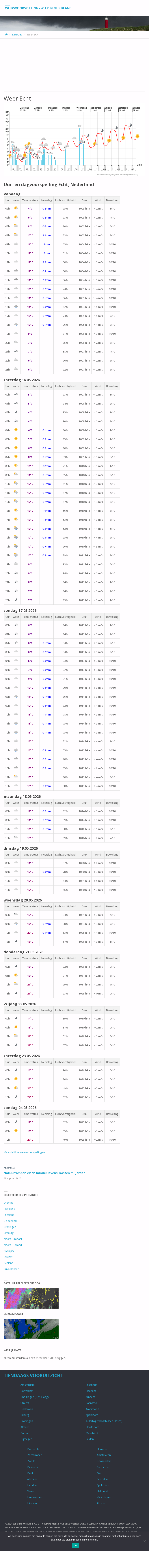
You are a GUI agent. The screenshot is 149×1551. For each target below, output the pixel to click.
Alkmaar (32, 1479)
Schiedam (103, 1479)
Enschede (91, 1385)
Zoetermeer (34, 1455)
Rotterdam (27, 1391)
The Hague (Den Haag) (35, 1397)
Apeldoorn (92, 1415)
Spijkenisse (103, 1485)
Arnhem (90, 1397)
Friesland (9, 1215)
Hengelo (102, 1449)
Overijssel (9, 1251)
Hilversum (33, 1503)
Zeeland (8, 1263)
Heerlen (32, 1485)
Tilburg (25, 1415)
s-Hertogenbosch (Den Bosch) (104, 1421)
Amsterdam (28, 1385)
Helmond (102, 1491)
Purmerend (103, 1467)
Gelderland (10, 1221)
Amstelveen (104, 1455)
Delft (30, 1473)
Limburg (17, 34)
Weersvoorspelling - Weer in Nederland (41, 8)
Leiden (90, 1439)
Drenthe (8, 1202)
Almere (25, 1427)
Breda (24, 1433)
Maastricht (92, 1433)
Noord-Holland (13, 1245)
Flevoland (9, 1208)
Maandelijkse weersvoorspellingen (24, 1152)
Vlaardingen (104, 1497)
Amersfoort (92, 1409)
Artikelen (9, 1167)
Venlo (30, 1491)
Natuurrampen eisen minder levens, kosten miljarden (45, 1173)
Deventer (32, 1467)
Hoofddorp (92, 1427)
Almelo (101, 1503)
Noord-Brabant (13, 1239)
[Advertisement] (74, 64)
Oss (99, 1473)
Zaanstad (91, 1403)
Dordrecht (33, 1449)
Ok (75, 1545)
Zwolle (31, 1461)
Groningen (10, 1227)
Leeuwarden (34, 1497)
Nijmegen (26, 1439)
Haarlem (91, 1391)
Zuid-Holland (11, 1269)
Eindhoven (27, 1409)
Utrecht (8, 1257)
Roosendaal (104, 1461)
